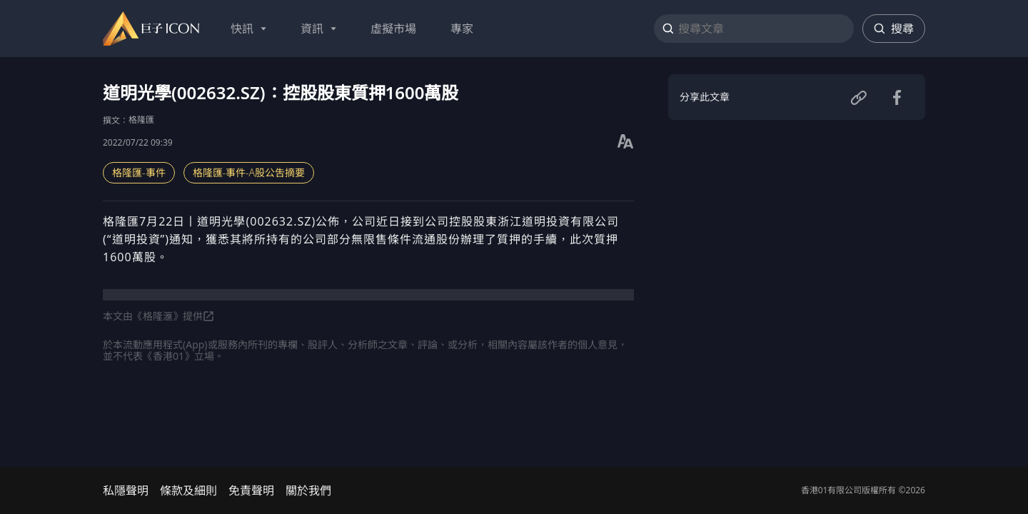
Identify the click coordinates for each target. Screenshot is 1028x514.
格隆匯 (141, 120)
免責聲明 (251, 490)
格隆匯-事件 (139, 172)
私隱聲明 (125, 490)
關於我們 (308, 490)
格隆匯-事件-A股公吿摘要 (249, 172)
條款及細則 (188, 490)
